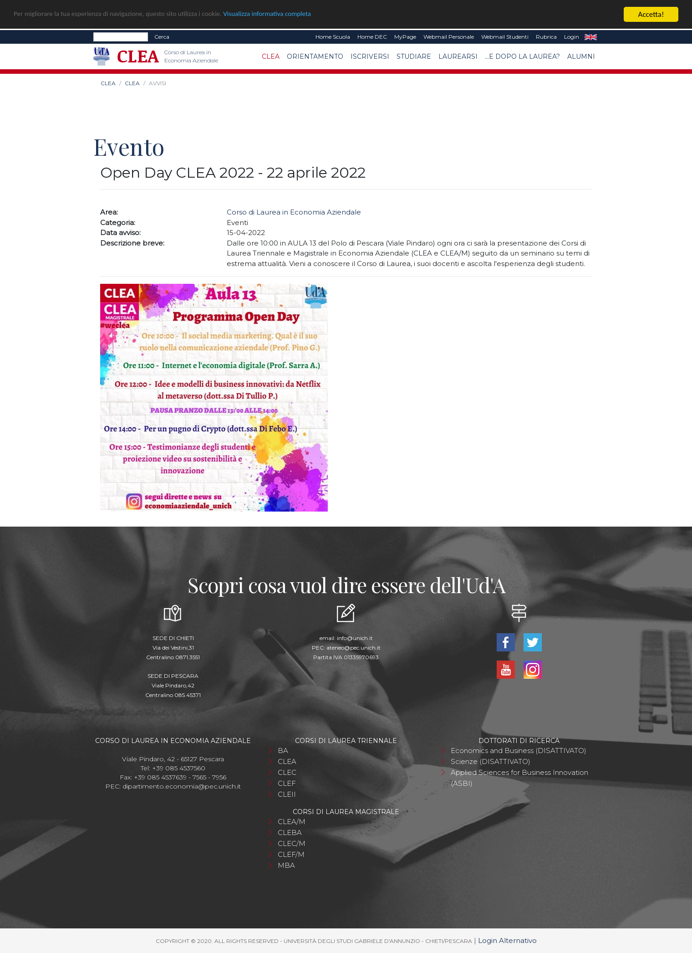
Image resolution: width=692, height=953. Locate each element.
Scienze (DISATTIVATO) (490, 761)
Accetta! (651, 14)
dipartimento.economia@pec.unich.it (181, 786)
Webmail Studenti (505, 36)
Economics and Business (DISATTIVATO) (518, 750)
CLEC (287, 772)
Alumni (581, 56)
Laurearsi (458, 56)
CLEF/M (291, 854)
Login (571, 36)
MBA (286, 865)
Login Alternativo (507, 940)
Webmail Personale (448, 36)
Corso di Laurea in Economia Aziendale (294, 212)
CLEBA (290, 832)
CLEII (287, 793)
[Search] (120, 36)
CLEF (287, 783)
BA (283, 750)
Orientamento (315, 56)
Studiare (414, 56)
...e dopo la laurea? (522, 56)
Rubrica (546, 36)
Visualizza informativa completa (300, 14)
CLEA (271, 56)
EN (591, 37)
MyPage (405, 36)
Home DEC (372, 36)
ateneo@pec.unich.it (353, 647)
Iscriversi (370, 56)
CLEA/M (291, 821)
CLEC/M (291, 843)
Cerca (161, 36)
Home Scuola (332, 36)
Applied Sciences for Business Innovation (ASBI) (519, 777)
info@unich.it (355, 637)
